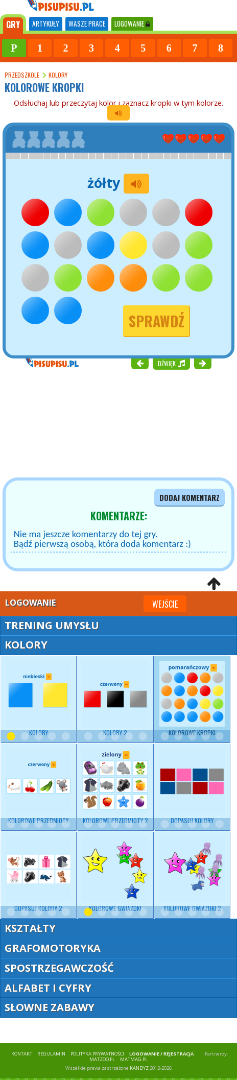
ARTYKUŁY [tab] (45, 23)
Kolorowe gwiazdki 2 (192, 874)
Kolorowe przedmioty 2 (115, 787)
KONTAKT (21, 1053)
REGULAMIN (51, 1053)
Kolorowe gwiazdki (115, 874)
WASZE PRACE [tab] (86, 23)
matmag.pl (134, 1059)
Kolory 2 (115, 699)
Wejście (165, 604)
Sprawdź (156, 320)
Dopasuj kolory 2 (38, 874)
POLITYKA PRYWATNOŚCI (97, 1053)
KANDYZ (139, 1068)
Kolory (38, 699)
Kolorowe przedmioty (38, 787)
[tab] (13, 24)
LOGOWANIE (132, 23)
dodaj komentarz (189, 497)
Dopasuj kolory (192, 787)
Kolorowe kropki (192, 699)
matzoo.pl (102, 1059)
